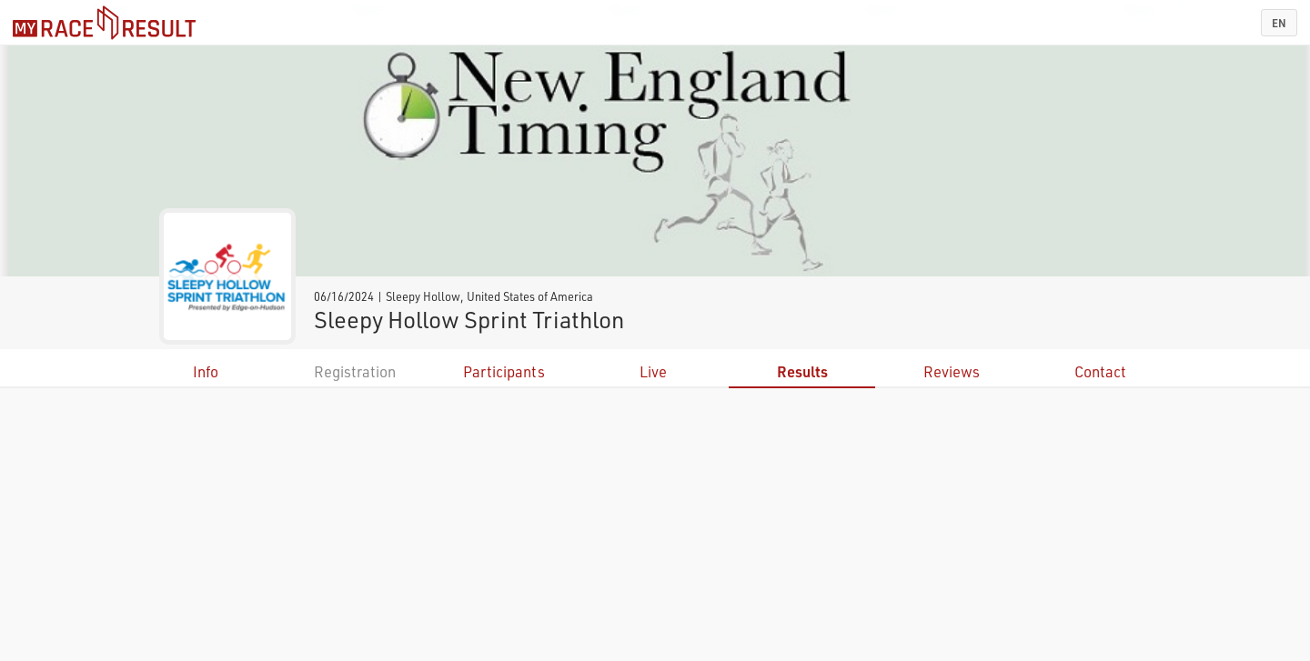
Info (205, 371)
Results (802, 371)
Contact (1100, 371)
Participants (504, 371)
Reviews (951, 371)
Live (653, 371)
